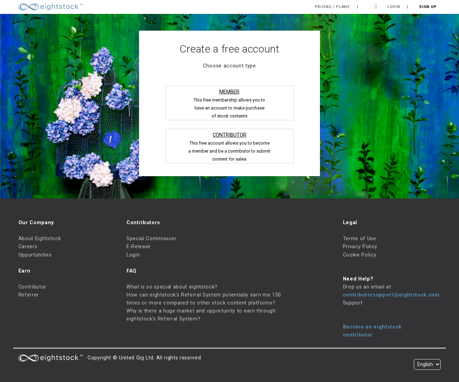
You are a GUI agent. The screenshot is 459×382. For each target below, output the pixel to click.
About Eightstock (39, 239)
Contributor (32, 287)
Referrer (28, 295)
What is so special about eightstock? (172, 287)
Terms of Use (359, 239)
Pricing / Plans (332, 7)
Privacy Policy (360, 247)
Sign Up (428, 7)
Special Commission (151, 239)
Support (353, 303)
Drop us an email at (367, 287)
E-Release (138, 247)
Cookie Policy (360, 255)
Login (393, 7)
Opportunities (35, 255)
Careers (28, 247)
